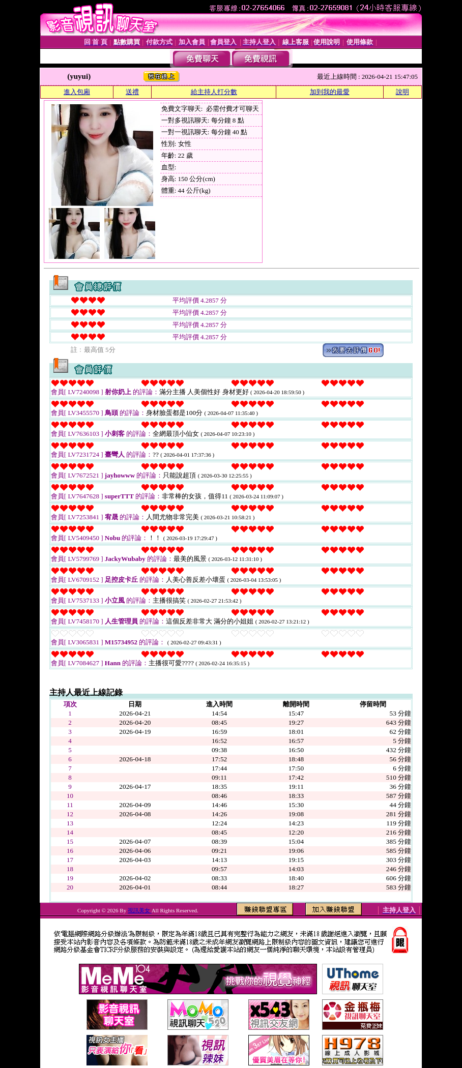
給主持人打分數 (214, 92)
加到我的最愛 (330, 92)
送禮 (132, 92)
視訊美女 (140, 910)
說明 (402, 92)
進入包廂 (77, 92)
